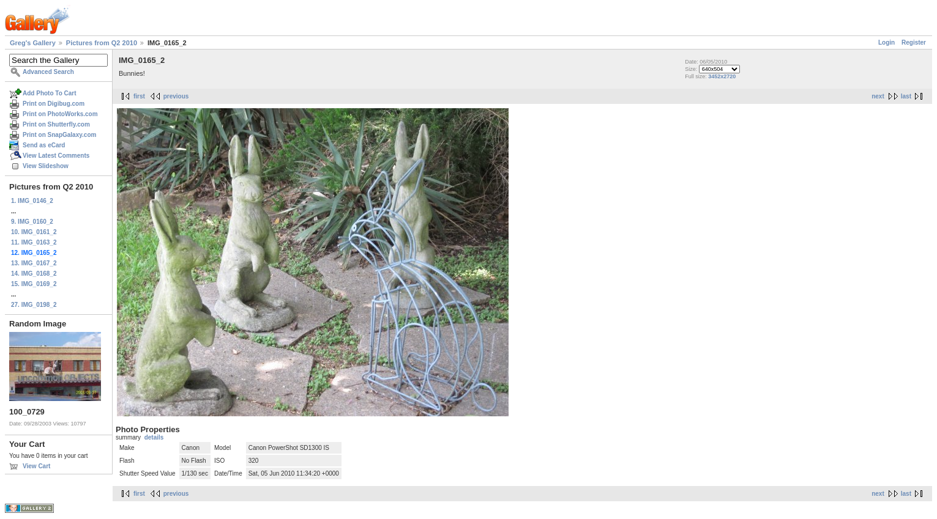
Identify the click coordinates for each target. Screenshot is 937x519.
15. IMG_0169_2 (34, 284)
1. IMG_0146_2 (32, 200)
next (878, 96)
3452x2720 (722, 76)
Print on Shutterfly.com (56, 124)
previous (176, 96)
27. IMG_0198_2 (34, 304)
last (906, 96)
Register (914, 42)
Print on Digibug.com (53, 103)
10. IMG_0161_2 (34, 232)
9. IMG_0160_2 (32, 221)
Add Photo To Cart (50, 93)
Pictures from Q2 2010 (101, 42)
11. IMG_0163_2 (34, 242)
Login (886, 42)
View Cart (36, 466)
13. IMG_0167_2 (34, 263)
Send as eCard (44, 145)
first (139, 96)
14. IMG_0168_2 (34, 273)
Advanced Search (48, 71)
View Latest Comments (56, 155)
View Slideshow (46, 166)
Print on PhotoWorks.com (60, 114)
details (154, 437)
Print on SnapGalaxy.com (59, 134)
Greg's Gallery (33, 42)
